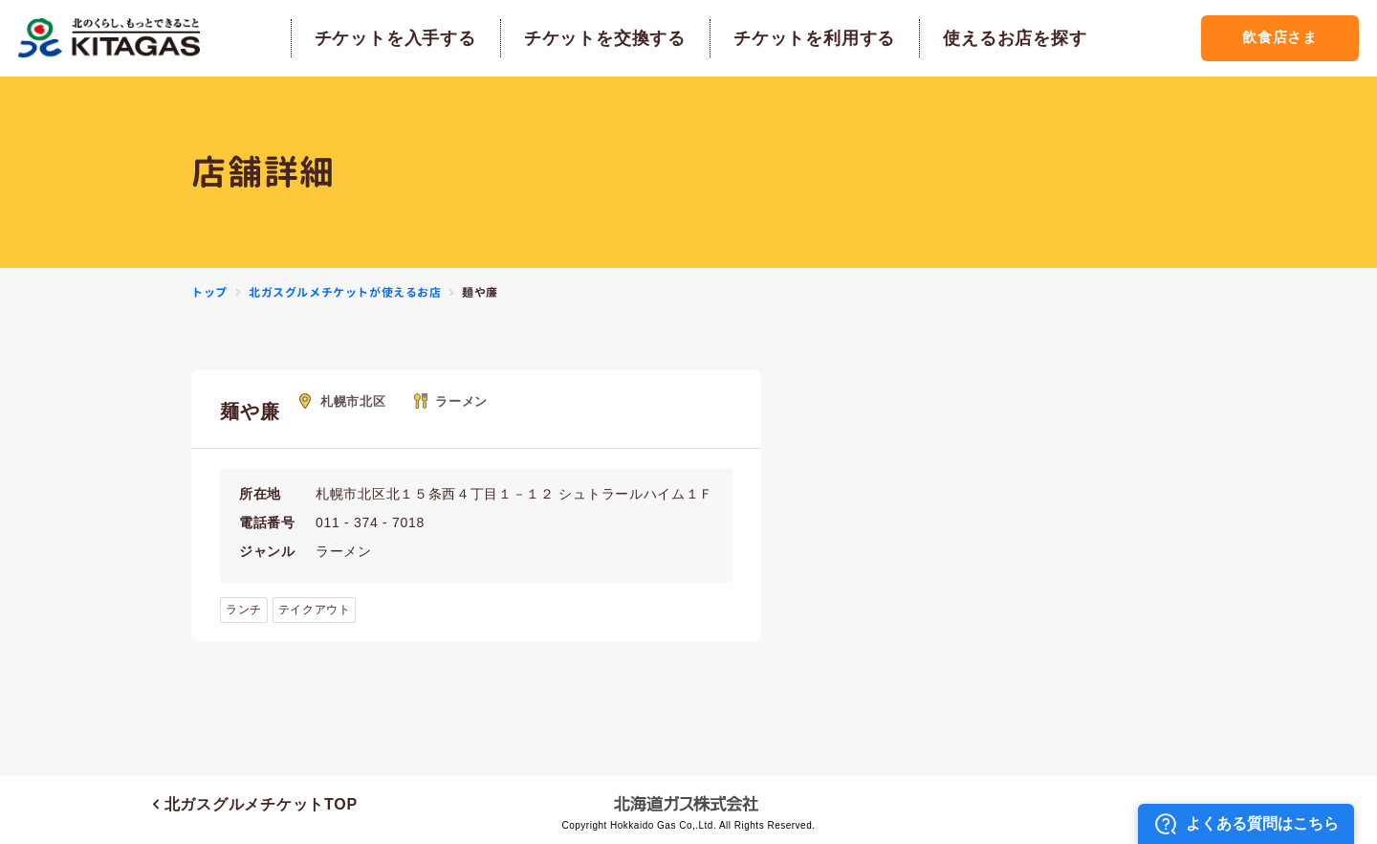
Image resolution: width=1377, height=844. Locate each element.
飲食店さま (1277, 38)
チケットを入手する (392, 38)
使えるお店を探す (1012, 38)
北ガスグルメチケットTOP (255, 804)
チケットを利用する (811, 38)
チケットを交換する (602, 38)
